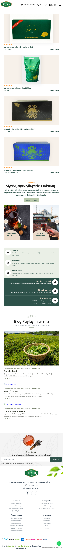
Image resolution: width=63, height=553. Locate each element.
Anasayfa (47, 519)
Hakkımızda (46, 522)
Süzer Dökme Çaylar (47, 505)
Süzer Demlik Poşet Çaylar (47, 510)
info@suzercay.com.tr (31, 489)
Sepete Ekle (54, 49)
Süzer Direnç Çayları (47, 507)
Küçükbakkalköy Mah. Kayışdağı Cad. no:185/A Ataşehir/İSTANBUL (31, 483)
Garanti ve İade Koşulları (16, 527)
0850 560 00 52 (31, 486)
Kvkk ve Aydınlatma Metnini (10, 464)
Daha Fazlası (30, 200)
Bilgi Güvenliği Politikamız (16, 510)
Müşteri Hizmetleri (16, 505)
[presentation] (3, 221)
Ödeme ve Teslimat (16, 519)
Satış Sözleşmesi (16, 524)
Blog (46, 527)
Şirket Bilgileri (16, 512)
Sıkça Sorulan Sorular (16, 532)
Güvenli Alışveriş (16, 507)
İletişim (47, 529)
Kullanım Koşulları (16, 522)
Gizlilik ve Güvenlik (16, 529)
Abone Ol (56, 460)
